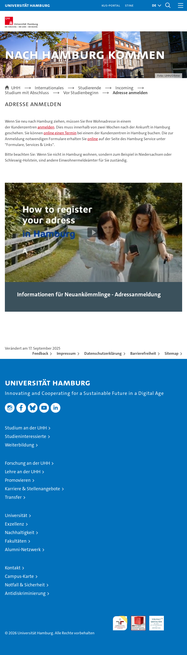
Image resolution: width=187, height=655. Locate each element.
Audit (135, 618)
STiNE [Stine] (129, 5)
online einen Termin (60, 133)
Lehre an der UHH (22, 472)
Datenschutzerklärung (103, 353)
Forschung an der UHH (27, 463)
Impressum (66, 353)
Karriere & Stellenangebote (32, 489)
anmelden (45, 127)
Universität (16, 515)
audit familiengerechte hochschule (120, 623)
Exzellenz (14, 524)
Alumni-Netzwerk (23, 549)
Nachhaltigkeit (19, 532)
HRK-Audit (154, 621)
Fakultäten (16, 541)
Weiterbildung (19, 445)
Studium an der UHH (26, 428)
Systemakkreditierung (175, 618)
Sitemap (171, 353)
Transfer (13, 497)
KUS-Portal (111, 5)
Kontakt (12, 568)
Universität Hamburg (27, 5)
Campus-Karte (19, 576)
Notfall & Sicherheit (25, 585)
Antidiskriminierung (25, 593)
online (92, 138)
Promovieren (18, 480)
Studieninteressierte (25, 436)
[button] (155, 5)
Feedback (40, 353)
